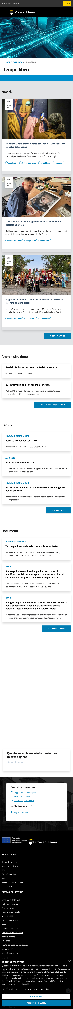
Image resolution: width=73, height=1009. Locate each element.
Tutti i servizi (58, 510)
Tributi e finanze (8, 936)
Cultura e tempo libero (11, 903)
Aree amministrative (10, 866)
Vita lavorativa (8, 908)
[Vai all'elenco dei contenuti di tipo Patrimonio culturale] (28, 162)
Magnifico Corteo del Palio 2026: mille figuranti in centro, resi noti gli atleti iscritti (34, 301)
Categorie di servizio (12, 892)
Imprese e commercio (11, 912)
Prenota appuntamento (22, 800)
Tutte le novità (57, 336)
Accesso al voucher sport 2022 (22, 440)
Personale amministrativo (12, 882)
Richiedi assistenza (20, 796)
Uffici (4, 870)
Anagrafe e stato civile (11, 899)
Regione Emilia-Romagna (10, 3)
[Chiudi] (69, 960)
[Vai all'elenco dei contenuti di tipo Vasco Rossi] (11, 162)
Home (7, 61)
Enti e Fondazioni (9, 874)
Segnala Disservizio (20, 812)
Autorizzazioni (7, 948)
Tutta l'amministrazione (52, 404)
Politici (4, 878)
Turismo (5, 924)
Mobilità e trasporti (10, 928)
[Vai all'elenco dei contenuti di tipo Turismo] (58, 162)
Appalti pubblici (8, 916)
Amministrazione (11, 854)
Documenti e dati (9, 886)
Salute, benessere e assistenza (15, 944)
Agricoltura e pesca (10, 952)
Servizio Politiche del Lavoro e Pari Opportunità (31, 367)
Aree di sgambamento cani (19, 462)
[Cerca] (69, 12)
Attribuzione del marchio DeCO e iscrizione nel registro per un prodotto (35, 488)
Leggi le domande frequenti (24, 792)
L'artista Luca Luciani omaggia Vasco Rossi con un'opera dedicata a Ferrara (33, 223)
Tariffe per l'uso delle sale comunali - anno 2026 (31, 546)
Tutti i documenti (56, 628)
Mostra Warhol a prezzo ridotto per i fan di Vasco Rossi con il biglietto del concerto (36, 145)
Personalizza (36, 996)
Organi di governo (9, 861)
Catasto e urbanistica (11, 920)
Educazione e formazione (12, 932)
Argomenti (17, 61)
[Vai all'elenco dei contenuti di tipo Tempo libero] (44, 162)
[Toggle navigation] (5, 12)
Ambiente (6, 940)
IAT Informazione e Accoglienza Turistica (27, 385)
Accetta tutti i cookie (36, 1002)
